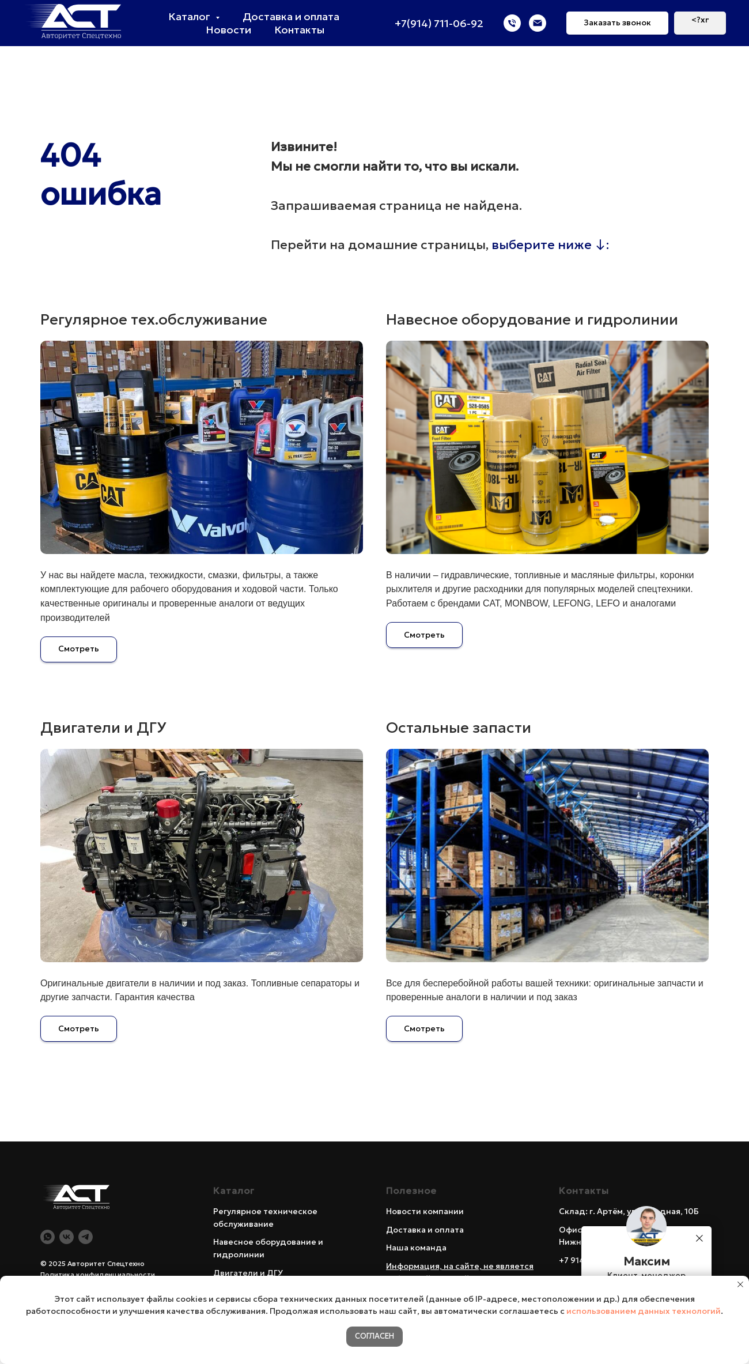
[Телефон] (512, 23)
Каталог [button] (190, 16)
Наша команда (416, 1247)
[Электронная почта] (537, 23)
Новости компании (425, 1211)
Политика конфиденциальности (97, 1274)
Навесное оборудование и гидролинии (532, 319)
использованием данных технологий (643, 1311)
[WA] (47, 1237)
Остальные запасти (458, 727)
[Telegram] (85, 1237)
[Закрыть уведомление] (740, 1284)
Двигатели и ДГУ (103, 727)
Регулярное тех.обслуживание (153, 319)
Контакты (299, 29)
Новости (228, 29)
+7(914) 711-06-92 (439, 23)
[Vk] (66, 1237)
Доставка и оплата (291, 16)
